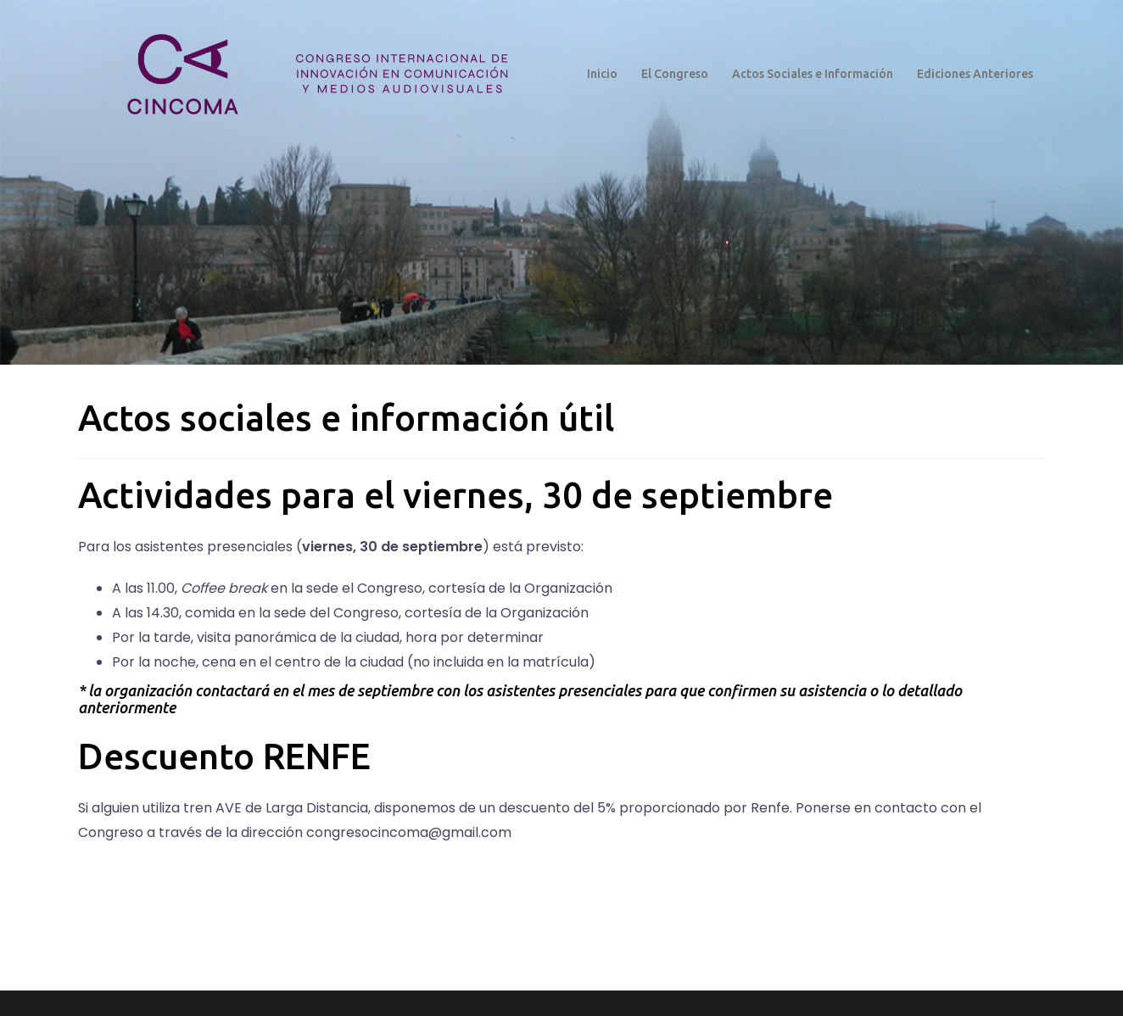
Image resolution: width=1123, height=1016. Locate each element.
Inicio (602, 74)
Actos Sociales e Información (812, 74)
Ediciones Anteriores (975, 74)
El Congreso (674, 74)
